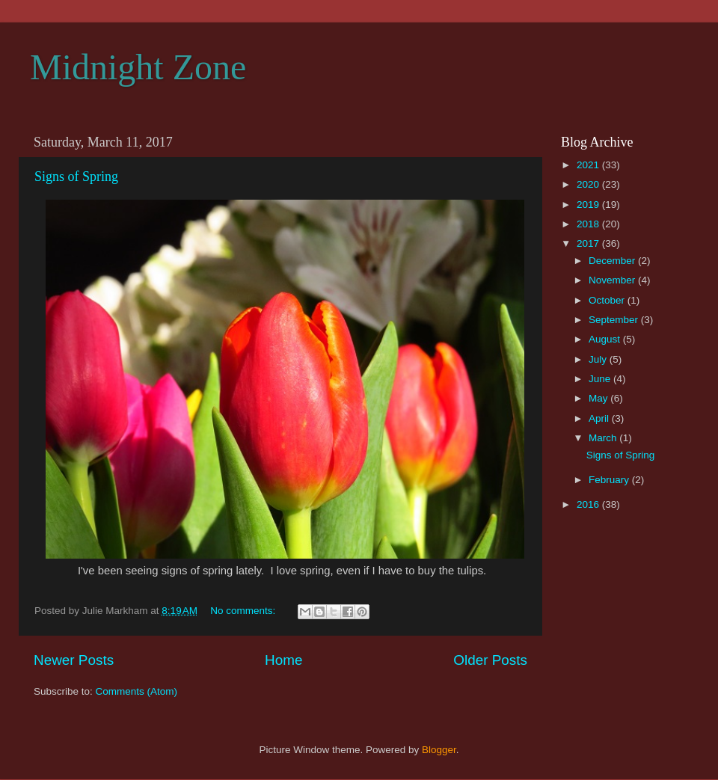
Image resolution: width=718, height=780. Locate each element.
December (613, 260)
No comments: (244, 610)
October (608, 300)
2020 (589, 184)
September (615, 319)
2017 (589, 243)
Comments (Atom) (137, 691)
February (610, 479)
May (599, 398)
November (613, 280)
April (600, 418)
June (601, 378)
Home (283, 660)
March (604, 437)
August (606, 339)
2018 (589, 224)
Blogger (439, 749)
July (599, 359)
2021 (589, 165)
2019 (589, 204)
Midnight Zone (138, 67)
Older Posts (490, 660)
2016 (589, 504)
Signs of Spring (76, 176)
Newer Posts (74, 660)
